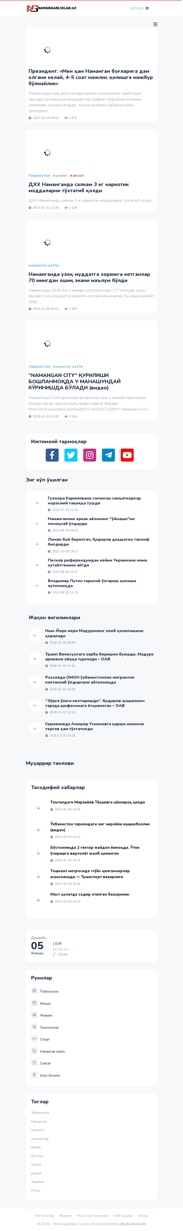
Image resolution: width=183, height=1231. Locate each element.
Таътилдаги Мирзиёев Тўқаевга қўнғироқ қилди (97, 802)
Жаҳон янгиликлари (92, 1215)
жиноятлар (40, 1139)
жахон (36, 1164)
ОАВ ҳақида (123, 1215)
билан (36, 1147)
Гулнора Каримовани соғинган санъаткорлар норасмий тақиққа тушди (94, 500)
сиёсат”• (38, 1130)
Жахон (41, 1003)
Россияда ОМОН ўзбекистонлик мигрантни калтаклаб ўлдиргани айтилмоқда (89, 680)
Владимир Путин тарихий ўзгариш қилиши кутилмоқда (92, 583)
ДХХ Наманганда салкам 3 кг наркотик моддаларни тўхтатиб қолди (79, 187)
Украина (37, 1182)
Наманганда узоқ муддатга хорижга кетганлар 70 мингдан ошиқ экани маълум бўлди (89, 277)
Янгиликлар (44, 1215)
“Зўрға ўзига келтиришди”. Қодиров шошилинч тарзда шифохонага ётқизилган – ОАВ (94, 703)
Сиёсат (41, 1063)
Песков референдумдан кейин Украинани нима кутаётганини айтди (97, 562)
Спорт (40, 1039)
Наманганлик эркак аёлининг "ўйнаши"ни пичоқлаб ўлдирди (91, 521)
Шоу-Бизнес (45, 1075)
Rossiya (37, 1156)
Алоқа (143, 1215)
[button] (139, 8)
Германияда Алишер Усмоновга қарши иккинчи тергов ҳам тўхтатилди (94, 726)
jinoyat (36, 1173)
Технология (45, 1027)
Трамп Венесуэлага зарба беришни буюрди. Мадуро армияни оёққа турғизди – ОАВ (99, 656)
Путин (35, 1190)
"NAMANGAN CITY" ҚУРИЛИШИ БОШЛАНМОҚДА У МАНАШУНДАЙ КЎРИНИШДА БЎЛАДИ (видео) (75, 381)
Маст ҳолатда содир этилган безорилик (89, 894)
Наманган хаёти (48, 1051)
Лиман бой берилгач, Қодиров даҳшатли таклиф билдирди (98, 542)
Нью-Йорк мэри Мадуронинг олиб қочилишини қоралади (94, 633)
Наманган (39, 1121)
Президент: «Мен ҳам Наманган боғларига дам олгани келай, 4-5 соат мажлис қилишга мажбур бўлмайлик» (91, 77)
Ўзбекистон (44, 991)
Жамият (41, 1015)
